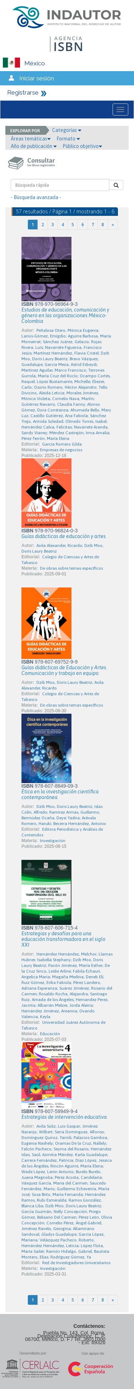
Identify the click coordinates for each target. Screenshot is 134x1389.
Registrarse (23, 92)
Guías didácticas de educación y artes (63, 536)
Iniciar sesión (36, 78)
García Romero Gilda (62, 444)
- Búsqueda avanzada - (36, 197)
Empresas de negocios (61, 449)
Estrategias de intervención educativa (64, 1117)
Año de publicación (34, 146)
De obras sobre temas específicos (71, 568)
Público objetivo (82, 146)
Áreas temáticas (31, 139)
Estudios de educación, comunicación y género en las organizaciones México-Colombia (65, 315)
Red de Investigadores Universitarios (76, 1262)
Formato (68, 139)
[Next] (113, 224)
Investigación (52, 840)
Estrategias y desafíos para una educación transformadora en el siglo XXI (63, 939)
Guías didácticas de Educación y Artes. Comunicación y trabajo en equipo (64, 670)
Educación (50, 1033)
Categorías (66, 130)
